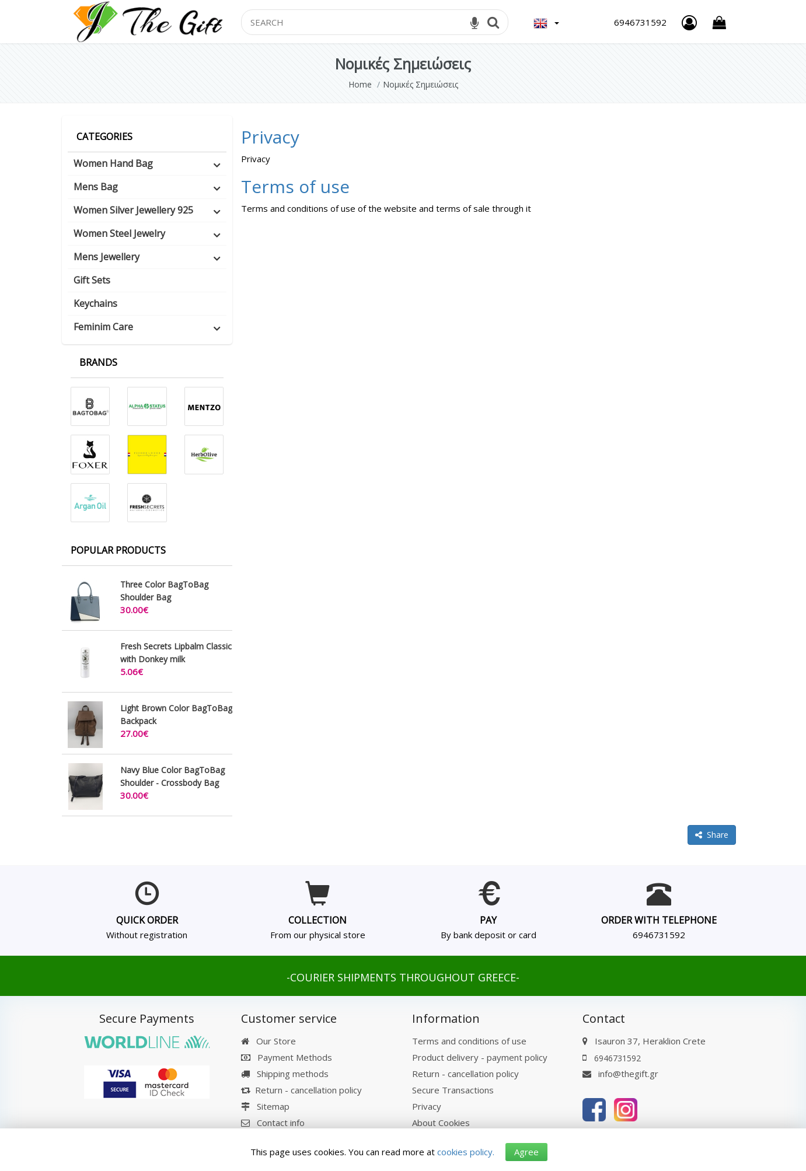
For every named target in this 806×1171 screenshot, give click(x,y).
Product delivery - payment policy (479, 1057)
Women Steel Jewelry (119, 233)
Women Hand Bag (113, 163)
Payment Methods (286, 1057)
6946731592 (659, 935)
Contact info (281, 1122)
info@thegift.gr (620, 1073)
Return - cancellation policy (301, 1090)
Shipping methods (285, 1073)
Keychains (95, 303)
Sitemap (265, 1106)
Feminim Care (103, 326)
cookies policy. (465, 1152)
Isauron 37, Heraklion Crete (650, 1041)
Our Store (268, 1041)
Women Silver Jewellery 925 (133, 210)
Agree (526, 1152)
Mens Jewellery (106, 256)
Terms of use (295, 186)
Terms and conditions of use (469, 1041)
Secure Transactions (453, 1090)
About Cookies (441, 1122)
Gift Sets (92, 280)
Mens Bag (96, 186)
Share (711, 834)
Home (360, 84)
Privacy (270, 137)
